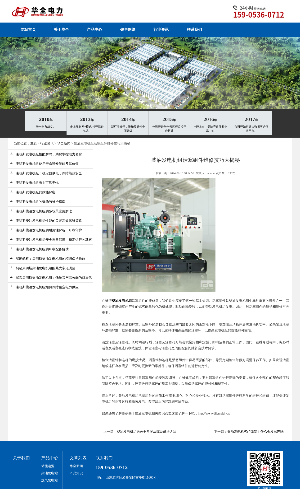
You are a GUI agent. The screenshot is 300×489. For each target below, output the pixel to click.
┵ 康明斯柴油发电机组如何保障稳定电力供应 (43, 287)
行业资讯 (161, 30)
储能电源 (47, 466)
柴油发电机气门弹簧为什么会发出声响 (255, 431)
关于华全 (61, 30)
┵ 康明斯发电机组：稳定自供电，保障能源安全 (45, 173)
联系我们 (194, 30)
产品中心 (94, 30)
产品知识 (76, 473)
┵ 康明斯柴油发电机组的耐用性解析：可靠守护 (45, 230)
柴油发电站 (49, 473)
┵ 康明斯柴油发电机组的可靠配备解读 (38, 249)
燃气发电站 (49, 480)
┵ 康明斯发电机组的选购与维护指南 (37, 202)
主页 (33, 143)
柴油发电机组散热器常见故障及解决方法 (146, 431)
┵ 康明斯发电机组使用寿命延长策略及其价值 (43, 164)
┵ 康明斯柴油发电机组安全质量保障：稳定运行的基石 (50, 240)
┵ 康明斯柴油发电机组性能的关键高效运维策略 (45, 221)
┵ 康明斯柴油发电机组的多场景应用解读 (40, 211)
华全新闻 (63, 143)
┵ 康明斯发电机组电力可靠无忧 (33, 183)
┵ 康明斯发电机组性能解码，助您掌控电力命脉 (45, 154)
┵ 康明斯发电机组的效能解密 (32, 192)
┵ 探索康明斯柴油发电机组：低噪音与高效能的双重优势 (50, 279)
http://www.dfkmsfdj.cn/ (214, 413)
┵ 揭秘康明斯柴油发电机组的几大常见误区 (42, 268)
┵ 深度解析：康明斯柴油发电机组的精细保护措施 (46, 259)
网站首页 (28, 30)
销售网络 (127, 30)
